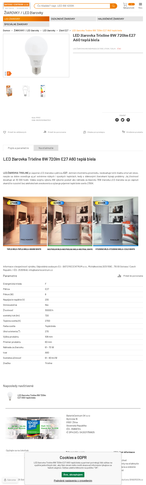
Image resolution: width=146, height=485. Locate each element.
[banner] (16, 6)
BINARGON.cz (136, 479)
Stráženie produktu (134, 132)
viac (119, 48)
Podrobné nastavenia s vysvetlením (73, 480)
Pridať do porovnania (57, 132)
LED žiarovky (49, 30)
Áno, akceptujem (73, 474)
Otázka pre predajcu (96, 132)
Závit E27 (63, 30)
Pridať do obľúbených (17, 132)
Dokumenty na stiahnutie (126, 463)
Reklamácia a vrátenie (125, 466)
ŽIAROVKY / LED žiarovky (26, 30)
